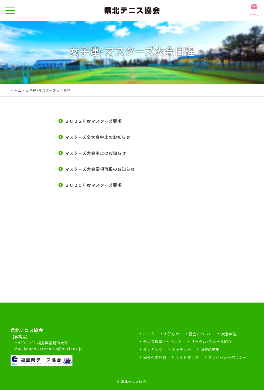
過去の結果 (210, 349)
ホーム (16, 90)
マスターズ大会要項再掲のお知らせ (100, 169)
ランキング (152, 349)
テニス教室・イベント (162, 341)
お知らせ (171, 333)
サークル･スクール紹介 (211, 341)
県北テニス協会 (133, 381)
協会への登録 (154, 357)
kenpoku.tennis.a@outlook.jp (53, 348)
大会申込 (229, 333)
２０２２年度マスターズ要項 (93, 121)
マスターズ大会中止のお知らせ (95, 153)
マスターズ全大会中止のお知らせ (97, 137)
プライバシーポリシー (227, 357)
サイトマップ (187, 357)
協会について (200, 333)
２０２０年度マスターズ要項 (93, 185)
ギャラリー (181, 349)
